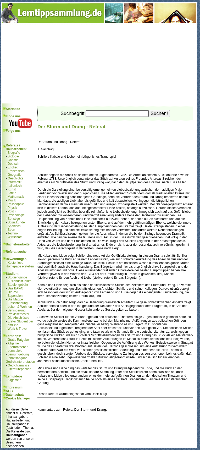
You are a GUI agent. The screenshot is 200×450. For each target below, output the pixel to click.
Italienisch (14, 186)
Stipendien (15, 296)
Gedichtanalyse (18, 365)
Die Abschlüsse (18, 318)
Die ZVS (13, 292)
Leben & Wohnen (20, 307)
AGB (9, 391)
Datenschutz (15, 395)
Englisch (13, 167)
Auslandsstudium (19, 281)
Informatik (14, 182)
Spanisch (14, 226)
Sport (11, 230)
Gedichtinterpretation (20, 362)
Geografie (14, 175)
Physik (12, 208)
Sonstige (14, 219)
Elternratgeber (17, 347)
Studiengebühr (18, 285)
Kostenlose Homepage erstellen (20, 264)
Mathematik (16, 197)
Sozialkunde (16, 222)
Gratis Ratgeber (19, 340)
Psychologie (16, 215)
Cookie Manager (18, 398)
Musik (12, 200)
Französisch (16, 171)
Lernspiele (15, 351)
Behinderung (16, 310)
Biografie (14, 153)
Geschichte (15, 178)
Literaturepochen (19, 369)
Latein (12, 193)
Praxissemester (18, 314)
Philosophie (16, 204)
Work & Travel (17, 329)
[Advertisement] (99, 64)
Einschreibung (17, 303)
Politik (12, 211)
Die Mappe (15, 299)
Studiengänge (17, 277)
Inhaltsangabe (17, 358)
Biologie (13, 156)
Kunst (12, 189)
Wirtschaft (14, 237)
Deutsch (13, 164)
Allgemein (14, 343)
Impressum (14, 387)
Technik (13, 233)
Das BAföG (15, 288)
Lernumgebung (18, 354)
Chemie (13, 160)
